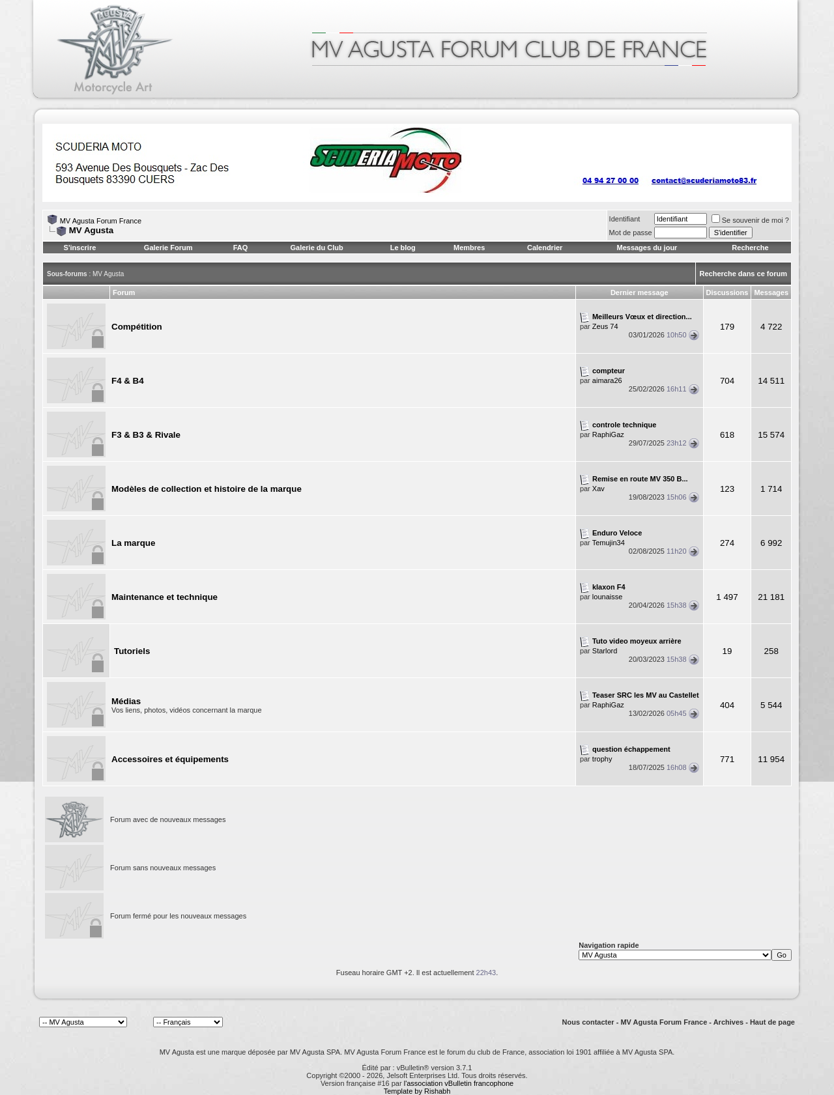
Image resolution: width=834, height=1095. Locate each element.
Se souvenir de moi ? (750, 220)
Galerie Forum (168, 247)
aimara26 (607, 380)
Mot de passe (630, 232)
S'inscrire (80, 247)
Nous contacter (588, 1022)
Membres (469, 247)
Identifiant (624, 219)
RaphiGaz (608, 434)
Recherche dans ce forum (744, 273)
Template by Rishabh (417, 1091)
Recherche (750, 247)
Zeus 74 (605, 326)
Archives (728, 1022)
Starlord (605, 651)
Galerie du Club (316, 247)
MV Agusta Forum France (100, 221)
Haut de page (772, 1022)
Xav (598, 488)
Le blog (403, 247)
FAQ (240, 247)
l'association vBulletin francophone (458, 1083)
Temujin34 (608, 543)
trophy (602, 759)
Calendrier (544, 247)
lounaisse (607, 597)
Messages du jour (646, 247)
